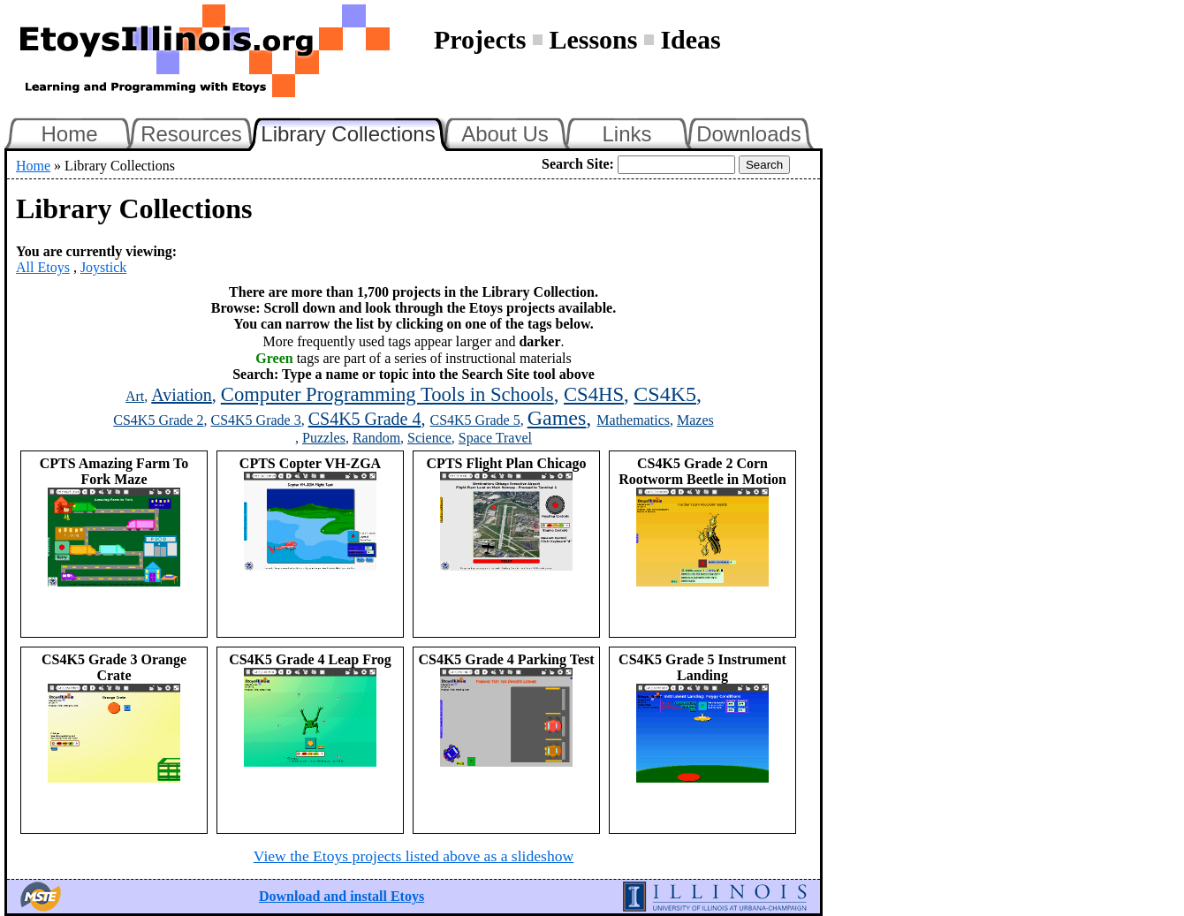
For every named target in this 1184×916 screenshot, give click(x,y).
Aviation (181, 395)
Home (69, 134)
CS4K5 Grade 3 (255, 420)
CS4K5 (665, 393)
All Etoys (43, 267)
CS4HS (594, 394)
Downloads (748, 134)
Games (557, 417)
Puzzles (323, 437)
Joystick (103, 267)
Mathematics (633, 420)
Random (376, 437)
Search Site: (578, 163)
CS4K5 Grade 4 (364, 418)
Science (429, 437)
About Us (505, 134)
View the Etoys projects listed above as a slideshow (413, 856)
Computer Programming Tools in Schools (387, 394)
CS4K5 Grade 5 (474, 420)
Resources (191, 134)
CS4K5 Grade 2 (158, 420)
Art (134, 396)
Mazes (695, 420)
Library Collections (355, 131)
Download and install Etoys (341, 896)
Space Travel (495, 437)
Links (626, 134)
